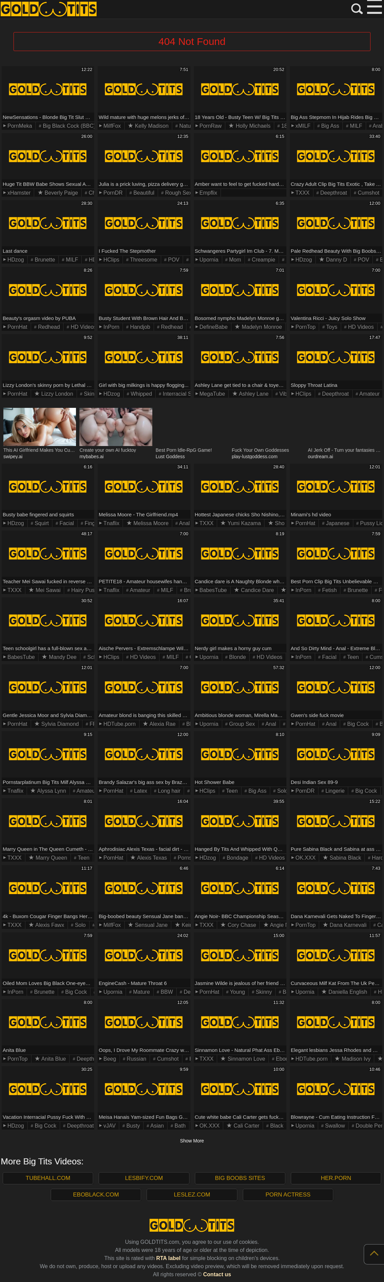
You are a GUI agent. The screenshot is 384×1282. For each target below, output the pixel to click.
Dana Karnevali (347, 925)
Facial (66, 523)
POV (173, 260)
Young (237, 992)
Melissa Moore (150, 523)
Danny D (336, 260)
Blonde (237, 657)
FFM (94, 724)
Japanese (337, 523)
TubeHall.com (48, 1178)
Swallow (334, 1126)
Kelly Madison (151, 126)
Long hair (168, 791)
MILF (355, 126)
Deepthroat (333, 193)
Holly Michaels (252, 126)
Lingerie (334, 791)
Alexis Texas (151, 858)
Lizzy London (56, 394)
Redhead (48, 327)
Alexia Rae (162, 724)
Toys (331, 327)
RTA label (168, 1258)
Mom (234, 260)
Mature (141, 992)
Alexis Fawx (49, 925)
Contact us (217, 1274)
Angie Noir (282, 925)
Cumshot (367, 193)
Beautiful (143, 193)
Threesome (143, 260)
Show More (192, 1140)
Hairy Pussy (85, 590)
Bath (179, 1126)
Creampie (262, 260)
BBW (166, 992)
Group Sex (241, 724)
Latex (139, 791)
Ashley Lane (253, 394)
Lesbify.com (144, 1178)
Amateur (369, 394)
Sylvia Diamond (59, 724)
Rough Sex (177, 193)
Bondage (237, 858)
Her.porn (336, 1178)
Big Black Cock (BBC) (68, 126)
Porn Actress (287, 1194)
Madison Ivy (355, 1059)
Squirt (41, 523)
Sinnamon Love (245, 1059)
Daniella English (347, 992)
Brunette (44, 260)
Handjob (139, 327)
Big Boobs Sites (240, 1178)
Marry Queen (50, 858)
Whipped (140, 394)
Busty (132, 1126)
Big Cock (357, 724)
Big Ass (329, 126)
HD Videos (83, 327)
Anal (184, 523)
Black (275, 1126)
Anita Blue (53, 1059)
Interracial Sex (179, 394)
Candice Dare (256, 590)
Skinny (91, 394)
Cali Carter (245, 1126)
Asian (156, 1126)
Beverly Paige (60, 193)
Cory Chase (241, 925)
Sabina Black (344, 858)
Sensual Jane (150, 925)
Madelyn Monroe (261, 327)
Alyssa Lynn (51, 791)
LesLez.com (192, 1194)
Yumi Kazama (243, 523)
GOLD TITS (49, 9)
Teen (352, 657)
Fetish (329, 590)
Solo (282, 791)
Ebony (282, 1059)
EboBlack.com (96, 1194)
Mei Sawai (47, 590)
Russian (135, 1059)
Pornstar (187, 858)
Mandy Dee (61, 657)
